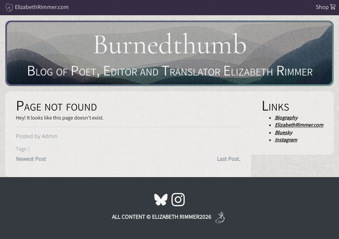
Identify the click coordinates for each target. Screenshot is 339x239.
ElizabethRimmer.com (42, 7)
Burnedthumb (169, 44)
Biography (286, 117)
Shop (326, 7)
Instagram (286, 139)
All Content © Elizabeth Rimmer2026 (161, 216)
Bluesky (283, 132)
